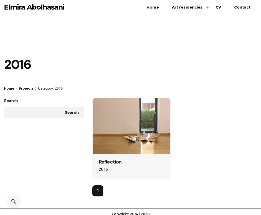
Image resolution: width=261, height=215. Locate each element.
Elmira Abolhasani (34, 7)
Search (11, 100)
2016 (103, 169)
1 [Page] (98, 190)
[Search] (14, 201)
